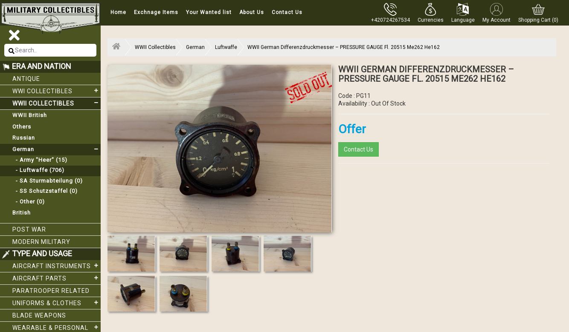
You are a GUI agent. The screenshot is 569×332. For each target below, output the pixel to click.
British (21, 212)
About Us (251, 12)
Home (118, 12)
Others (21, 126)
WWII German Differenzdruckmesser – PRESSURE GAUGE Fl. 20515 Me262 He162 (343, 47)
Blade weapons (39, 315)
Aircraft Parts (56, 278)
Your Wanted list (209, 12)
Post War (29, 229)
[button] (431, 13)
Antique (26, 78)
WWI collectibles (56, 90)
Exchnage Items (156, 12)
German (56, 149)
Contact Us (287, 12)
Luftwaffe (226, 47)
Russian (23, 138)
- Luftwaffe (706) (38, 170)
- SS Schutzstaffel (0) (45, 191)
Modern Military (41, 241)
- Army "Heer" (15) (39, 160)
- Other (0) (28, 201)
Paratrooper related (51, 290)
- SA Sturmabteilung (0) (47, 180)
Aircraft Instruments (56, 265)
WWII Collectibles (56, 103)
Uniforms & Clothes (56, 302)
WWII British (29, 115)
